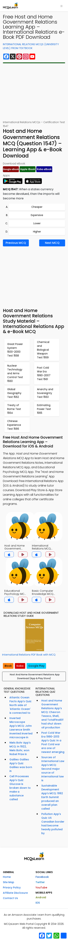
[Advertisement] (34, 91)
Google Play (36, 666)
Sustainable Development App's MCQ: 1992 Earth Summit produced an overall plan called (52, 797)
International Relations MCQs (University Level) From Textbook (31, 46)
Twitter (40, 882)
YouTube (41, 887)
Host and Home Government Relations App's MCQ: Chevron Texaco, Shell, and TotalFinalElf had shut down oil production (52, 714)
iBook (8, 666)
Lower (37, 223)
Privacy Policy (12, 887)
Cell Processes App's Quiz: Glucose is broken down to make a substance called (20, 787)
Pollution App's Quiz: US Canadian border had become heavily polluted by (52, 823)
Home (7, 877)
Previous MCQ (16, 243)
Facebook (42, 877)
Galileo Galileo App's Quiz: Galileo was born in (20, 765)
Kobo (20, 666)
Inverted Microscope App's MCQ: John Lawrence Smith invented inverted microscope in (20, 727)
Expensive (37, 215)
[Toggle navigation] (61, 5)
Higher (37, 231)
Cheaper (36, 207)
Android (41, 897)
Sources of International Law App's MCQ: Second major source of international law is (52, 768)
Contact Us (10, 898)
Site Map (8, 882)
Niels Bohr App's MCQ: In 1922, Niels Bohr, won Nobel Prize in (20, 748)
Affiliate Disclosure (15, 893)
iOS (38, 903)
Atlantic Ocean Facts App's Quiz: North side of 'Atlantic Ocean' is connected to (20, 705)
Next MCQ (52, 243)
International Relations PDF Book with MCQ (28, 654)
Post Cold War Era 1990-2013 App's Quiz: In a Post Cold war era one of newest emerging (52, 742)
